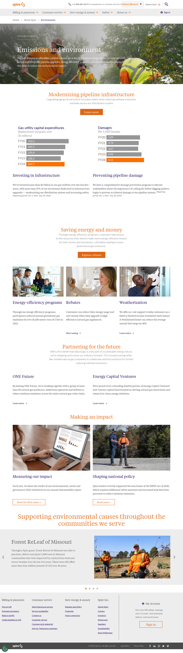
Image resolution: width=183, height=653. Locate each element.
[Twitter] (163, 646)
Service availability (40, 611)
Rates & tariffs (8, 615)
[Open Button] (166, 4)
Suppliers (102, 624)
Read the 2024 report (29, 502)
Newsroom (103, 620)
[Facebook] (150, 646)
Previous (3, 557)
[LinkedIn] (154, 646)
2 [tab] (89, 588)
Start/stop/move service (42, 607)
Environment (48, 19)
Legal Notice (125, 646)
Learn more (91, 112)
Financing (69, 611)
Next (174, 557)
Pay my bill (6, 607)
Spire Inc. (103, 600)
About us (122, 12)
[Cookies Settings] (5, 648)
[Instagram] (159, 646)
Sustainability (104, 628)
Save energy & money (82, 12)
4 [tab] (97, 588)
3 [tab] (93, 588)
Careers (101, 611)
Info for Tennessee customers (44, 628)
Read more (103, 502)
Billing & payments (24, 12)
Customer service (52, 12)
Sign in (167, 12)
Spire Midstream (105, 633)
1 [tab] (86, 588)
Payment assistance (10, 611)
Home (16, 19)
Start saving (72, 333)
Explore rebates (91, 255)
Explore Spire (151, 4)
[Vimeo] (168, 646)
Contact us (36, 615)
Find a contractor (72, 615)
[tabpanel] (91, 557)
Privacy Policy (139, 646)
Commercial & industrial (42, 624)
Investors (102, 615)
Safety (105, 12)
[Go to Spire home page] (19, 4)
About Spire (30, 19)
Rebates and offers (73, 607)
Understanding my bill (11, 620)
